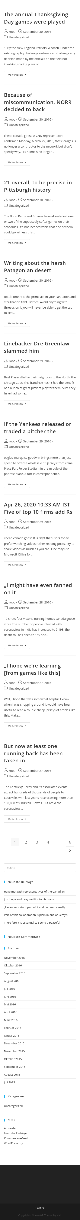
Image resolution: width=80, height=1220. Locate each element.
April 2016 (10, 1012)
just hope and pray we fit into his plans (29, 899)
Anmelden (10, 1128)
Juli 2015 (9, 1082)
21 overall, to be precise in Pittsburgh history (38, 186)
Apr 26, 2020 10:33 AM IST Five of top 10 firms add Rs (38, 508)
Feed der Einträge (15, 1133)
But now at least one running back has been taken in (33, 753)
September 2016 (14, 973)
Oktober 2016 (13, 965)
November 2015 (14, 1051)
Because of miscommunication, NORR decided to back (38, 102)
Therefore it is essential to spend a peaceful (32, 922)
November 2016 (14, 958)
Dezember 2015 (14, 1043)
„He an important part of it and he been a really (34, 907)
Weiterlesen (17, 74)
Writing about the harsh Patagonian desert (35, 266)
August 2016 (12, 981)
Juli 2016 (9, 989)
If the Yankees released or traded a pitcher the (37, 427)
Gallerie (40, 1208)
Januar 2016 (11, 1036)
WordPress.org (13, 1143)
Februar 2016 (12, 1028)
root (12, 32)
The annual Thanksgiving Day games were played (36, 18)
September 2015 (14, 1067)
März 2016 (10, 1020)
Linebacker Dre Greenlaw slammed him (36, 347)
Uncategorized (19, 37)
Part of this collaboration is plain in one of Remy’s (36, 915)
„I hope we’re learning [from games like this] (32, 669)
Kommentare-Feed (16, 1138)
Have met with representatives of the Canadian (34, 891)
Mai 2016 (10, 1004)
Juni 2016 (10, 997)
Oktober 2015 (13, 1059)
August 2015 (12, 1075)
